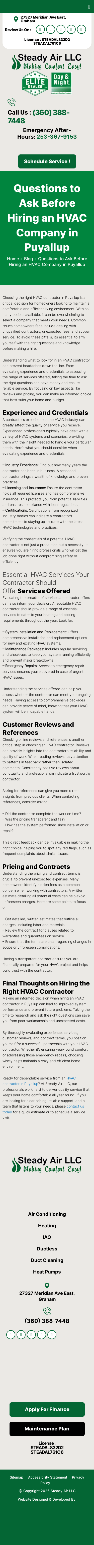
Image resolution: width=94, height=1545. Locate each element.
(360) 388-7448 (39, 116)
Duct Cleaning (47, 1260)
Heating (47, 1226)
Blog (28, 258)
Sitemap (16, 1477)
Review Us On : (18, 29)
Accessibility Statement (48, 1477)
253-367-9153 (57, 136)
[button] (89, 7)
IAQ (47, 1237)
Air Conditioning (47, 1214)
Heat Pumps (47, 1272)
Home (13, 258)
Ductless (47, 1249)
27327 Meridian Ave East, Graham (43, 19)
